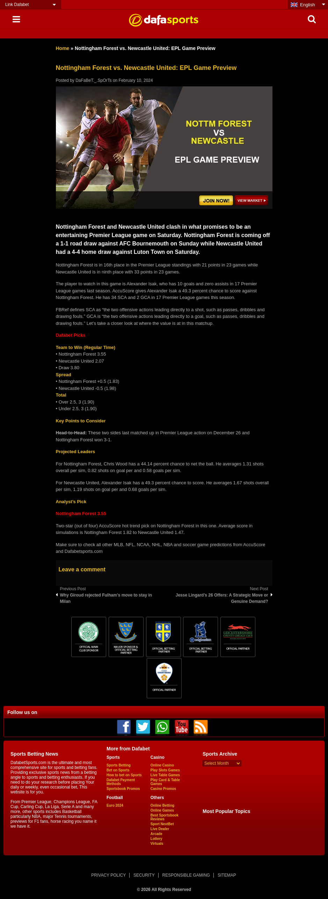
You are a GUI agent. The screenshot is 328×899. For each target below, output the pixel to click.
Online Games (162, 810)
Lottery (156, 839)
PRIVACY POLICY (108, 875)
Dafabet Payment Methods (121, 782)
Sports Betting (119, 765)
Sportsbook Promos (123, 789)
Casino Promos (163, 789)
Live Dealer (160, 829)
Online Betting (162, 805)
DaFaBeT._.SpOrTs (93, 80)
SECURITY (144, 875)
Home (63, 48)
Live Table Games (165, 775)
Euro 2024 (115, 805)
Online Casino (162, 765)
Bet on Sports (118, 770)
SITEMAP (227, 875)
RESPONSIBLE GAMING (186, 875)
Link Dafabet (17, 4)
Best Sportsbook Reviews (164, 817)
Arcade (156, 834)
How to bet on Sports (124, 775)
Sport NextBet (162, 824)
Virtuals (157, 844)
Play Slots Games (165, 770)
